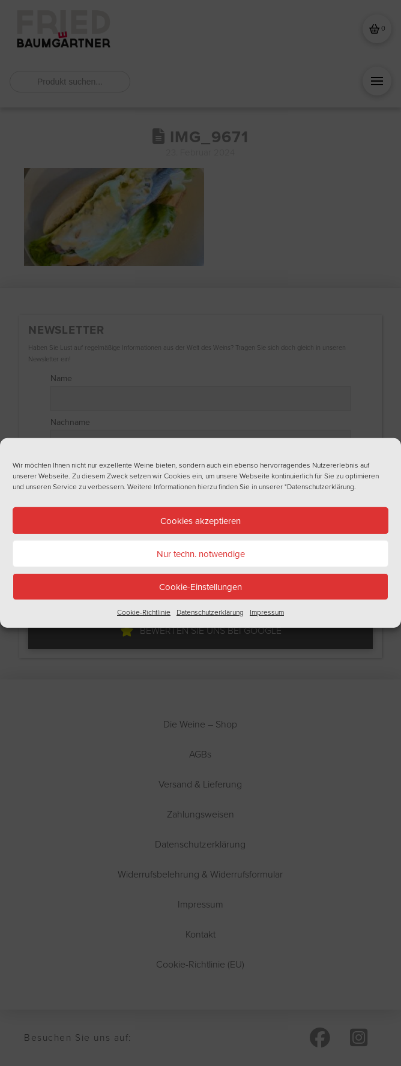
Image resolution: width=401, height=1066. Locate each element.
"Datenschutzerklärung (319, 486)
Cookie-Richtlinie (143, 612)
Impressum (267, 612)
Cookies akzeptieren (200, 520)
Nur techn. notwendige (201, 553)
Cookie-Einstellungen (200, 586)
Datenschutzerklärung (210, 612)
